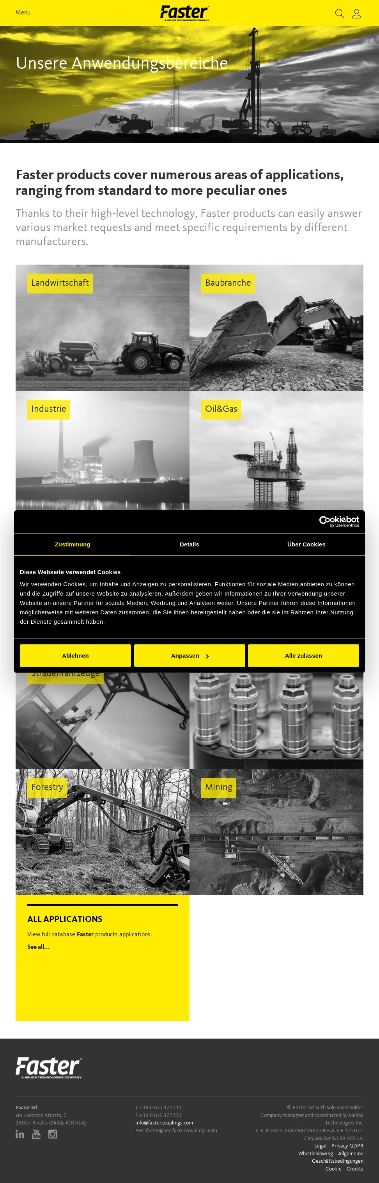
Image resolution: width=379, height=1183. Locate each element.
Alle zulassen (303, 655)
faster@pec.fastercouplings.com (181, 1130)
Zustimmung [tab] (72, 544)
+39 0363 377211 (160, 1107)
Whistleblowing (315, 1153)
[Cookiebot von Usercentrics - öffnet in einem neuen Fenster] (325, 521)
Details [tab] (189, 544)
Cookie (334, 1169)
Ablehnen (75, 655)
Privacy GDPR (347, 1146)
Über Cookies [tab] (306, 544)
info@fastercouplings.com (164, 1123)
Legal (320, 1146)
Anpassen (190, 655)
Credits (355, 1169)
